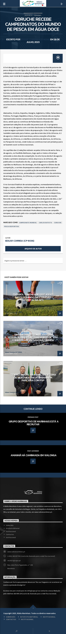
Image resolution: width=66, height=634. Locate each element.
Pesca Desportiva (11, 226)
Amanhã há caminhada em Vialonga (33, 455)
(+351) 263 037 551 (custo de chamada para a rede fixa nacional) (31, 556)
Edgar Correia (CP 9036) (35, 39)
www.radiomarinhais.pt (16, 552)
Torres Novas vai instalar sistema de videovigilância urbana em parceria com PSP (33, 377)
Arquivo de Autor (33, 248)
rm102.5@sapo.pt (14, 560)
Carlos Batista (45, 222)
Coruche (57, 222)
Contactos (10, 534)
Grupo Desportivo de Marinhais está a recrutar (34, 422)
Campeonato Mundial (28, 222)
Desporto (28, 15)
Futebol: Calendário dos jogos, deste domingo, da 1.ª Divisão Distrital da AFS (33, 297)
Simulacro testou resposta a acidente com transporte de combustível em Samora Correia (33, 337)
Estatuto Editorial (12, 528)
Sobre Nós (9, 525)
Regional (37, 15)
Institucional (11, 531)
